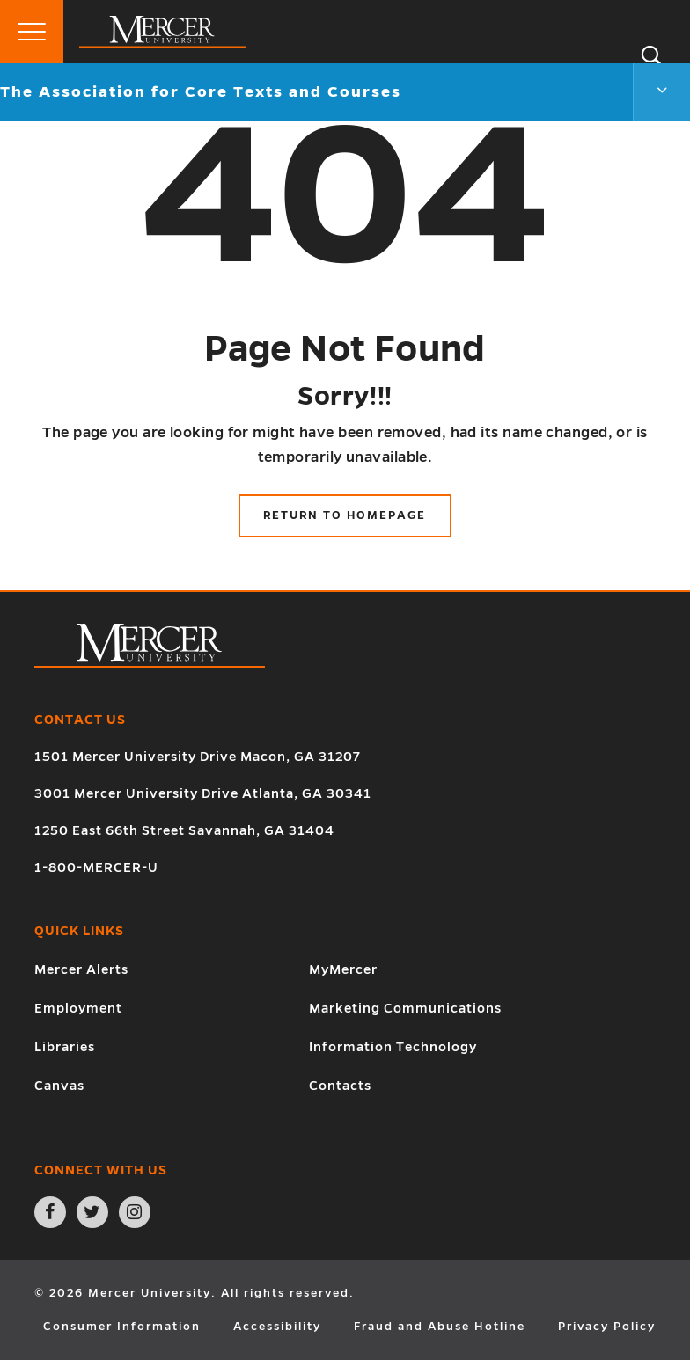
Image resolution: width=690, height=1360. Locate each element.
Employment (78, 1008)
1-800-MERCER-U (96, 867)
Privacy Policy (607, 1326)
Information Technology (393, 1047)
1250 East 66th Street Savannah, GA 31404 (184, 830)
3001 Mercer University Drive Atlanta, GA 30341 (202, 793)
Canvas (59, 1085)
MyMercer (343, 969)
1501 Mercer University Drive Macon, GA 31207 (197, 756)
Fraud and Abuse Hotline (439, 1326)
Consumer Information (122, 1326)
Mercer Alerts (81, 969)
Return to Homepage (344, 515)
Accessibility (277, 1326)
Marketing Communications (405, 1008)
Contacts (340, 1085)
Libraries (64, 1047)
